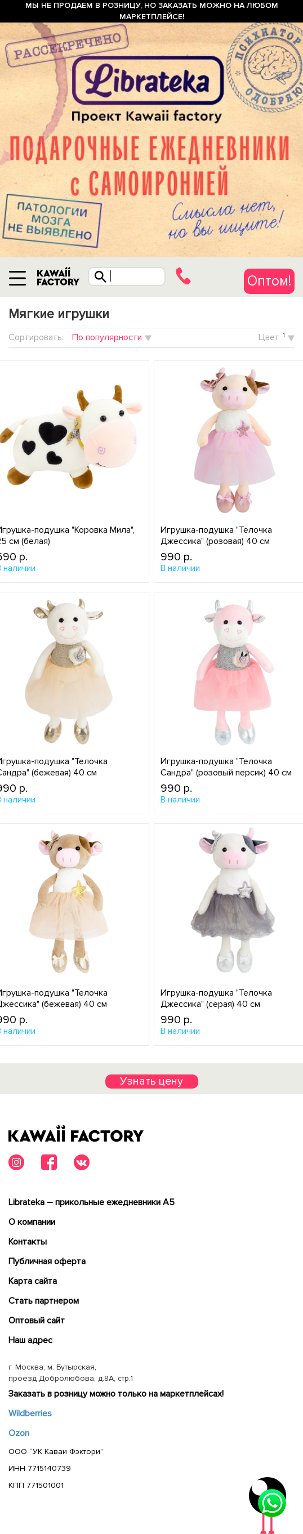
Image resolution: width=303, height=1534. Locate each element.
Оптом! (269, 281)
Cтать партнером (43, 1300)
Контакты (27, 1241)
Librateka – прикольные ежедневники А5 (91, 1202)
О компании (31, 1222)
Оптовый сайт (36, 1320)
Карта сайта (32, 1281)
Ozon (18, 1433)
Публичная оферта (47, 1261)
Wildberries (30, 1413)
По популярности (107, 337)
